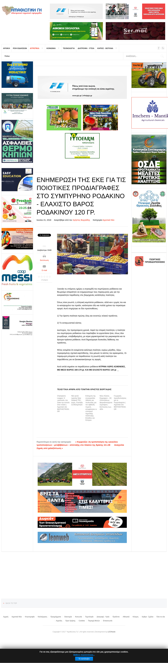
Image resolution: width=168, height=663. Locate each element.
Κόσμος (136, 617)
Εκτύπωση (44, 260)
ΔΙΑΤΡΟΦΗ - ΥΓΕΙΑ (86, 48)
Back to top (11, 603)
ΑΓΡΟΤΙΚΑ (34, 48)
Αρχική (5, 617)
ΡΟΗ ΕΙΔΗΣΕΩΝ (20, 48)
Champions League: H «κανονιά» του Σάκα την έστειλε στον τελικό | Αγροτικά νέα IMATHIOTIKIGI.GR (63, 403)
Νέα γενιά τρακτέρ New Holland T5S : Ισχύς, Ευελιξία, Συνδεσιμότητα (77, 400)
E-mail (44, 270)
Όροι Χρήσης (70, 621)
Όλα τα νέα (161, 617)
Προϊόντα (116, 617)
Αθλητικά (126, 617)
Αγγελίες (59, 621)
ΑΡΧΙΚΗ (6, 48)
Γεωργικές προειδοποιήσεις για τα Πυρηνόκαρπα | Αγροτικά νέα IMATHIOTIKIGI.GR (120, 402)
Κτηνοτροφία (30, 617)
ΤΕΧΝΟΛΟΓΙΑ (69, 48)
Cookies (82, 621)
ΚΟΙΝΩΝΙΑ (51, 48)
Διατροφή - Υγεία (103, 617)
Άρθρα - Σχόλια (147, 617)
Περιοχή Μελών (94, 621)
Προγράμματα (56, 617)
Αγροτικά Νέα (108, 220)
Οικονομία (68, 617)
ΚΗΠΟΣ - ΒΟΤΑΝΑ (105, 48)
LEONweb (111, 632)
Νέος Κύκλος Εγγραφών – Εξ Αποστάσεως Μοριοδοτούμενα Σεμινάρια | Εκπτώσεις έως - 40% (106, 402)
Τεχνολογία (89, 617)
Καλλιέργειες (42, 617)
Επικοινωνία (107, 621)
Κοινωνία (78, 617)
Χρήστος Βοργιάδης (81, 220)
